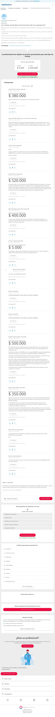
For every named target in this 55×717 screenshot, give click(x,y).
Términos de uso (27, 709)
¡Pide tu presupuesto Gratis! (27, 628)
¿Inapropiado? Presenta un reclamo (17, 105)
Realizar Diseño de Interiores (11, 524)
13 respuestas (4, 45)
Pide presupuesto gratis (27, 535)
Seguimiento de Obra (10, 528)
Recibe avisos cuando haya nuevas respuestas (20, 45)
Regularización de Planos (10, 514)
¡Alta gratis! (37, 1)
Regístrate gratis (27, 646)
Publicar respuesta (46, 498)
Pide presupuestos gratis (9, 673)
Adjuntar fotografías (10, 499)
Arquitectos (25, 8)
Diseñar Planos (8, 517)
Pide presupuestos (27, 714)
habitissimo (3, 8)
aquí (16, 621)
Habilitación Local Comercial (11, 521)
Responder (13, 102)
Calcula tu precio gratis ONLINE (27, 74)
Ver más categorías (27, 586)
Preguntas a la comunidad (14, 8)
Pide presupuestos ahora (27, 609)
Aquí (4, 623)
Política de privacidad (27, 711)
